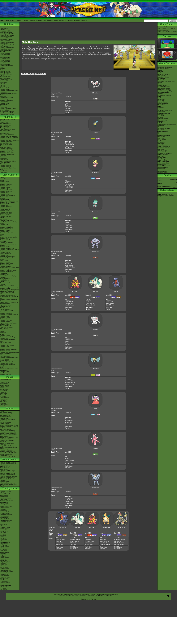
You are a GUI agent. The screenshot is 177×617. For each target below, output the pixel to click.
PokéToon (3, 155)
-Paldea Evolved (4, 528)
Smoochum (95, 172)
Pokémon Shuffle (5, 246)
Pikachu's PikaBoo (5, 466)
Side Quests (161, 125)
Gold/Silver (3, 332)
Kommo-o (121, 527)
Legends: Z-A (4, 183)
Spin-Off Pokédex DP (6, 72)
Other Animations (5, 162)
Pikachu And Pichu (5, 465)
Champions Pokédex (73, 20)
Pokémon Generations (6, 148)
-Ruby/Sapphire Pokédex (7, 34)
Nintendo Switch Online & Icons (9, 369)
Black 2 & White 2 (5, 262)
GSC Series (3, 390)
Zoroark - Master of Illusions (8, 433)
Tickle (67, 341)
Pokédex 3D (3, 273)
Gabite (116, 291)
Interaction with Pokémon (164, 153)
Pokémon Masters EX (6, 191)
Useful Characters (162, 145)
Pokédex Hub (41, 20)
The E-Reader (4, 328)
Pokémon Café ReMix (6, 190)
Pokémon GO (4, 188)
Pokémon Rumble (5, 288)
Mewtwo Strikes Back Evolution (8, 453)
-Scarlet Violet (4, 530)
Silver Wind (69, 143)
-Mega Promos (4, 543)
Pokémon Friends (5, 187)
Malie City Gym (162, 139)
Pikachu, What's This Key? (7, 483)
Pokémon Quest (4, 231)
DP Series (3, 396)
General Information (5, 379)
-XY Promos (3, 549)
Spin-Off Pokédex (5, 71)
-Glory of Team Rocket (6, 566)
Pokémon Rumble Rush (6, 227)
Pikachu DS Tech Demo (6, 326)
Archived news (4, 28)
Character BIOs (4, 382)
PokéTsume (3, 172)
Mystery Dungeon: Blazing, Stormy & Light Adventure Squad (9, 290)
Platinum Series (4, 397)
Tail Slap (68, 106)
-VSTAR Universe (5, 582)
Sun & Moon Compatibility (165, 91)
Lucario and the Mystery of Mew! (9, 425)
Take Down (110, 303)
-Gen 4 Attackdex (5, 57)
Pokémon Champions (6, 184)
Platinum (2, 284)
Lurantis (95, 448)
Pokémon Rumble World (7, 248)
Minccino (95, 93)
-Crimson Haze (4, 578)
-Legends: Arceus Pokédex (7, 45)
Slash (67, 458)
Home (12, 20)
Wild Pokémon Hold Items (165, 110)
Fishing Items (161, 111)
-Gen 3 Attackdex (5, 56)
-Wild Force (3, 580)
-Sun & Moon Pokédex (6, 39)
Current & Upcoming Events (8, 108)
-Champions (3, 82)
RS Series (3, 392)
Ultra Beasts (161, 80)
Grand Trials (161, 116)
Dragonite (106, 527)
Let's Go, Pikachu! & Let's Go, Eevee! (8, 222)
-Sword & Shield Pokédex (7, 42)
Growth (67, 222)
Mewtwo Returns (4, 418)
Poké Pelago (161, 138)
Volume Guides (4, 386)
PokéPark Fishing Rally (6, 327)
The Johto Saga (4, 126)
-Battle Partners (4, 568)
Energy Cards (4, 496)
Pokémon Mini (4, 338)
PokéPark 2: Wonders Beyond (8, 270)
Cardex (2, 75)
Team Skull (161, 129)
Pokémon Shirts (4, 103)
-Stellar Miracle (4, 574)
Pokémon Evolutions (5, 151)
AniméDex (3, 121)
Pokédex (160, 70)
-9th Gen (2, 83)
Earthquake (59, 543)
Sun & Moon (3, 219)
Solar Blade (69, 462)
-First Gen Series (5, 541)
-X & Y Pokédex (4, 38)
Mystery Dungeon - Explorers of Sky (9, 297)
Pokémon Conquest (5, 269)
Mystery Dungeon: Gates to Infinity (9, 267)
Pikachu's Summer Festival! (7, 470)
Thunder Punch (105, 544)
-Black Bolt (3, 509)
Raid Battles (3, 499)
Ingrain (67, 224)
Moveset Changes (163, 102)
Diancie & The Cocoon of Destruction (7, 443)
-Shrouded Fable (4, 519)
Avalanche (68, 419)
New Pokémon (162, 73)
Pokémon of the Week (6, 81)
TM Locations (161, 105)
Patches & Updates (163, 172)
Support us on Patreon (88, 599)
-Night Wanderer (4, 575)
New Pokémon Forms (164, 74)
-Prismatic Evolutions (6, 514)
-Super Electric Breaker (6, 571)
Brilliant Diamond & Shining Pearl (9, 201)
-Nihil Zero (3, 556)
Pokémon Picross (5, 251)
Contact (25, 20)
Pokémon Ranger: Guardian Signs (9, 287)
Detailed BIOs (4, 383)
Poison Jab (59, 544)
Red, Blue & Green (5, 342)
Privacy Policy (95, 594)
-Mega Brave (3, 560)
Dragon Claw (60, 539)
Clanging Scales (119, 539)
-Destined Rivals (4, 512)
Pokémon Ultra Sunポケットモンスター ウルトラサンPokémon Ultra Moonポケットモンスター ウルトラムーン (167, 30)
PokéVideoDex (4, 159)
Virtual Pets (3, 366)
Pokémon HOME (5, 204)
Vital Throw (69, 265)
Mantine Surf (161, 142)
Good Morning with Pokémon (8, 161)
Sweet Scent (69, 146)
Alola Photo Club (162, 150)
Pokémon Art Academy (6, 242)
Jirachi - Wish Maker (5, 422)
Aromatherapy (70, 382)
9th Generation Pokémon (7, 111)
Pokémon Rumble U (5, 266)
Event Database (4, 110)
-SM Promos (3, 548)
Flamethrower (69, 301)
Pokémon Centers (5, 89)
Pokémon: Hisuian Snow (7, 152)
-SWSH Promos (4, 546)
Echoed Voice (90, 303)
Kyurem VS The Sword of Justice (9, 437)
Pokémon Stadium (5, 350)
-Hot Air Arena (4, 567)
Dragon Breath (91, 305)
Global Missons (162, 164)
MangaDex (3, 381)
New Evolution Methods (164, 89)
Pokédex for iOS (4, 280)
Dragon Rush (104, 541)
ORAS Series (4, 404)
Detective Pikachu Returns (7, 195)
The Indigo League (5, 123)
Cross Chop (69, 501)
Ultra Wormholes (162, 120)
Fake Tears (69, 187)
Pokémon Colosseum (6, 313)
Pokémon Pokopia (5, 185)
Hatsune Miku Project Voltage (8, 93)
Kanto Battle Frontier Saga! (7, 129)
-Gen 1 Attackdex (5, 53)
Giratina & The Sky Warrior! (7, 430)
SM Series (3, 406)
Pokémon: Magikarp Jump (7, 226)
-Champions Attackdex (6, 65)
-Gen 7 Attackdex (5, 61)
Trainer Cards (4, 495)
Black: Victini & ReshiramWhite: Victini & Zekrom (9, 435)
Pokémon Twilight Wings (7, 150)
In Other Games (4, 359)
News (1, 27)
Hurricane (103, 539)
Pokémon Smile (4, 210)
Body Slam (68, 420)
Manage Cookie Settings (109, 594)
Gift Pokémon (161, 78)
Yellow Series (4, 389)
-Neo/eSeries (3, 539)
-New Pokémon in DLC (6, 113)
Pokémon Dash (4, 316)
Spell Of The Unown (5, 416)
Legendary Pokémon (163, 77)
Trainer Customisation (164, 146)
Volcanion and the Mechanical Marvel (8, 448)
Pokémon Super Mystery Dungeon (9, 249)
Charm (67, 108)
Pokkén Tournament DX (6, 228)
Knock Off (68, 263)
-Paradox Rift (3, 524)
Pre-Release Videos (163, 68)
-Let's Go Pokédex (5, 40)
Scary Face (69, 503)
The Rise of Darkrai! (5, 429)
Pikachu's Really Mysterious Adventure (8, 479)
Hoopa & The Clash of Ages (7, 446)
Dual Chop (109, 301)
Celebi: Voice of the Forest (7, 419)
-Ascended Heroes (5, 505)
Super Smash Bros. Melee (7, 339)
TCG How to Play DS (6, 278)
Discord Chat (3, 107)
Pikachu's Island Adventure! (7, 473)
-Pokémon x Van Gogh (6, 97)
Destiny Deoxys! (4, 423)
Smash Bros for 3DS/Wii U (7, 256)
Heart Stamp (69, 184)
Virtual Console (4, 360)
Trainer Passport (162, 160)
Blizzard (73, 543)
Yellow (2, 344)
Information (161, 66)
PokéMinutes (3, 158)
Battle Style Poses (163, 154)
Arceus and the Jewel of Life (8, 432)
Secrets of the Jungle (6, 454)
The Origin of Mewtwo (6, 412)
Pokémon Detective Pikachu (8, 457)
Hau (159, 132)
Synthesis (68, 227)
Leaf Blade (68, 225)
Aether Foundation (163, 131)
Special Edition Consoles (7, 362)
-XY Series (3, 534)
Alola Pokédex (162, 75)
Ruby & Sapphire (5, 309)
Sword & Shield (4, 199)
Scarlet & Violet (4, 181)
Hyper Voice (74, 541)
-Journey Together (5, 513)
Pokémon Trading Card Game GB (9, 352)
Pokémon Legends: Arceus (7, 202)
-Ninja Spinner (4, 555)
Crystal (2, 334)
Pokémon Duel (4, 255)
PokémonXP (3, 92)
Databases (9, 24)
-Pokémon (160, 93)
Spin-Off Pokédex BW (6, 74)
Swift (66, 103)
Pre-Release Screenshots (165, 67)
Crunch (58, 541)
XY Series (3, 403)
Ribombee (95, 369)
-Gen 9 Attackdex (5, 64)
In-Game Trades (162, 85)
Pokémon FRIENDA (5, 374)
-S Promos (3, 588)
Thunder (73, 544)
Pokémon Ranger (5, 321)
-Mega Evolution (4, 507)
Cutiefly (95, 132)
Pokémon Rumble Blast (6, 271)
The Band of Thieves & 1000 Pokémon (8, 244)
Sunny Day (69, 463)
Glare (87, 301)
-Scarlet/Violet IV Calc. (6, 79)
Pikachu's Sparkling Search (7, 477)
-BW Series (3, 535)
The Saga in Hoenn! (5, 128)
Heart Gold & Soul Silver (7, 285)
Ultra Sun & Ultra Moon (6, 220)
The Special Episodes (6, 143)
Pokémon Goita (4, 371)
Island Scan (161, 84)
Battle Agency (161, 121)
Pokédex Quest (162, 157)
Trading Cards (9, 488)
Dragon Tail (69, 303)
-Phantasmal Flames (6, 506)
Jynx (95, 408)
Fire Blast (88, 543)
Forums (18, 20)
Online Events (161, 168)
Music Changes (162, 159)
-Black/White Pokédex (6, 36)
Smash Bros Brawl (5, 306)
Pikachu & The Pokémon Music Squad (8, 485)
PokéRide (160, 141)
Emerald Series (4, 395)
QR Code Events (162, 170)
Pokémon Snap (4, 346)
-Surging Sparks (4, 516)
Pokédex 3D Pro (4, 274)
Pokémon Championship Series (9, 90)
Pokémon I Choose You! (7, 450)
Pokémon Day (4, 99)
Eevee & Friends (4, 481)
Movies (10, 408)
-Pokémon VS (4, 584)
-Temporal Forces (5, 521)
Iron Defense (69, 305)
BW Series (3, 400)
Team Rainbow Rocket (164, 128)
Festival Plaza (161, 136)
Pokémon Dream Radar (6, 263)
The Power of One (5, 415)
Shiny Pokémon (4, 146)
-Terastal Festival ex (5, 570)
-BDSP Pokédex (4, 43)
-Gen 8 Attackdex (5, 63)
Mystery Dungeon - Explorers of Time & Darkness (9, 303)
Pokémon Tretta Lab (5, 265)
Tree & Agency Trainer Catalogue (167, 124)
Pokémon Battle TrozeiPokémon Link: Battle (9, 240)
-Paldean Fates (4, 523)
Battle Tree (161, 123)
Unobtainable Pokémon (164, 88)
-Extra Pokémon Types (6, 494)
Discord (32, 20)
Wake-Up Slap (70, 267)
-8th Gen (2, 85)
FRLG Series (3, 393)
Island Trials (161, 114)
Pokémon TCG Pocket (6, 197)
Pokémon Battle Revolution (7, 295)
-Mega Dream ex (4, 557)
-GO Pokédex (4, 46)
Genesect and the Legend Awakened (7, 441)
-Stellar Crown (4, 517)
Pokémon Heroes (5, 421)
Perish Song (69, 424)
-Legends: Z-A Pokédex (6, 49)
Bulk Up (68, 500)
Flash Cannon (119, 543)
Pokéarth (84, 20)
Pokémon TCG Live (5, 216)
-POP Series (3, 550)
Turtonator (74, 291)
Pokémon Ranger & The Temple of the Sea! (9, 427)
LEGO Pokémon (4, 101)
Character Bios (4, 122)
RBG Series (3, 388)
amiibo (2, 367)
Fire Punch (103, 543)
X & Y (1, 235)
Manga (9, 377)
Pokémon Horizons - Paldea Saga (9, 140)
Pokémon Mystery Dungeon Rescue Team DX (7, 208)
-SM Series (3, 532)
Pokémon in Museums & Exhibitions (7, 95)
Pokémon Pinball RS (6, 320)
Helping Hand (69, 339)
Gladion (160, 134)
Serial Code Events (163, 167)
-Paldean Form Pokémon (7, 114)
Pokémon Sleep (4, 194)
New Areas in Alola (163, 118)
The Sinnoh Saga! (5, 130)
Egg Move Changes (163, 103)
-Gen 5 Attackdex (5, 58)
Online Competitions (163, 163)
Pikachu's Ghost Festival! (7, 472)
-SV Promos (3, 545)
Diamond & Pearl (5, 283)
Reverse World (162, 152)
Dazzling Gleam (70, 381)
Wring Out (68, 422)
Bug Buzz (68, 148)
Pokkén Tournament (5, 253)
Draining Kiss (69, 144)
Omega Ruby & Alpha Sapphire (8, 237)
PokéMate (3, 330)
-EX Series (3, 538)
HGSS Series (4, 399)
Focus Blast (89, 544)
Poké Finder (161, 149)
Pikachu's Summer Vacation (8, 462)
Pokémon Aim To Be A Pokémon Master (9, 138)
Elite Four (160, 117)
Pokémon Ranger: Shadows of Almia (8, 300)
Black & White (4, 260)
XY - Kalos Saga (4, 133)
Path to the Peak (4, 157)
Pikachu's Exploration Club (7, 474)
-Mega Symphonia (5, 562)
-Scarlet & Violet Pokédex (7, 47)
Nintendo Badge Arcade (6, 258)
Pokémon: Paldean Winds (7, 154)
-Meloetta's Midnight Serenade (8, 439)
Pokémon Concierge (5, 165)
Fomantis (95, 212)
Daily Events (161, 156)
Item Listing (161, 107)
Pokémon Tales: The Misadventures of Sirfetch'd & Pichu (8, 168)
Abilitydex (3, 70)
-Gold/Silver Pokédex (6, 32)
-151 (1, 525)
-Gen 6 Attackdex (5, 60)
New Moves (161, 98)
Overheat (88, 539)
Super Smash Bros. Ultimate (8, 233)
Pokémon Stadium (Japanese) (8, 349)
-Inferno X (3, 559)
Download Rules (162, 171)
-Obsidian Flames (5, 527)
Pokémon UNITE (5, 192)
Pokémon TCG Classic (6, 501)
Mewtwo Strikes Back (6, 414)
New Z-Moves (161, 99)
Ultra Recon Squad (163, 127)
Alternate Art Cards (5, 498)
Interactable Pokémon (164, 86)
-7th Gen (2, 86)
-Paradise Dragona (5, 573)
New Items (160, 109)
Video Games (10, 175)
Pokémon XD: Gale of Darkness (9, 314)
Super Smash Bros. (5, 353)
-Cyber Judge (4, 581)
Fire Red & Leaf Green (6, 310)
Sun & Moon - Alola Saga (7, 134)
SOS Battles (161, 143)
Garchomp (62, 527)
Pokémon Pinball (5, 348)
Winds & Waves (4, 179)
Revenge (68, 262)
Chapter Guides (4, 385)
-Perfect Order (4, 503)
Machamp (95, 488)
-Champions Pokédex (6, 50)
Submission (69, 498)
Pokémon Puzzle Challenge (7, 337)
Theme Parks (4, 104)
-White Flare (3, 510)
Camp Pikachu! (4, 468)
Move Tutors (161, 100)
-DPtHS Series (4, 537)
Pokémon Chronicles (6, 141)
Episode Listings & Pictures (7, 119)
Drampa (95, 291)
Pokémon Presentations (6, 100)
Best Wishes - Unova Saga (7, 132)
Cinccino (95, 329)
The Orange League (5, 125)
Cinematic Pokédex (5, 77)
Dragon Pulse (75, 539)
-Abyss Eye (3, 553)
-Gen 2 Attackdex (5, 54)
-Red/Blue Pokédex (5, 31)
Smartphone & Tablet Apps (7, 364)
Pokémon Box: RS (5, 319)
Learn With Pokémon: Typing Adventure (8, 276)
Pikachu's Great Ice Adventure (8, 476)
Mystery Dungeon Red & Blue (8, 323)
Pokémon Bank (4, 238)
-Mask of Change (5, 577)
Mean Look (69, 186)
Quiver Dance (69, 384)
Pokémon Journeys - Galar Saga (9, 136)
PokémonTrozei (4, 324)
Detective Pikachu (5, 230)
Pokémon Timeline (5, 88)
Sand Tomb (110, 305)
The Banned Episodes (6, 144)
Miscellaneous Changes (164, 95)
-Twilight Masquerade (6, 520)
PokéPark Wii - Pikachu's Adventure (7, 293)
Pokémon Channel (5, 317)
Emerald (2, 312)
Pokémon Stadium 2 (5, 335)
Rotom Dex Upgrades (164, 147)
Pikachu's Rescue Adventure (8, 463)
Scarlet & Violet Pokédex (55, 20)
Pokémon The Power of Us (7, 451)
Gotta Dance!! (4, 469)
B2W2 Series (3, 402)
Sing (66, 105)
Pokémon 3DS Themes (6, 363)
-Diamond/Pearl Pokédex (7, 35)
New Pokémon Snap (5, 213)
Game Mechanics (5, 78)
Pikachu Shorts (10, 459)
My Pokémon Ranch (5, 305)
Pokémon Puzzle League (7, 345)
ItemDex (2, 67)
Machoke (95, 251)
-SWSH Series (4, 531)
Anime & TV (10, 117)
